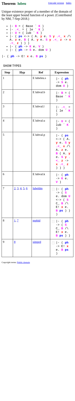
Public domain (23, 262)
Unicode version (56, 3)
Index (68, 3)
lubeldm (38, 188)
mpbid (36, 220)
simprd (37, 241)
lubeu (22, 4)
